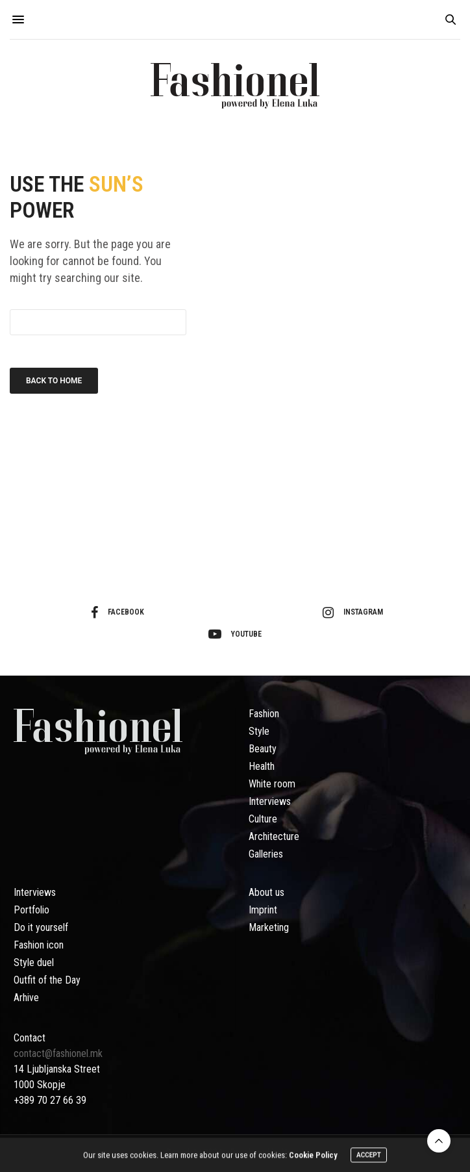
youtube (235, 634)
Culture (263, 819)
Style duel (34, 962)
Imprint (263, 910)
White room (272, 784)
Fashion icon (39, 945)
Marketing (269, 927)
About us (266, 892)
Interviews (270, 801)
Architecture (274, 836)
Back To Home (54, 380)
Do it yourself (41, 927)
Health (262, 766)
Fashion (264, 713)
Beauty (263, 749)
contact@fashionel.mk (59, 1053)
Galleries (266, 854)
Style (259, 731)
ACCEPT (368, 1156)
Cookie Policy (313, 1157)
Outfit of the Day (47, 980)
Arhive (26, 997)
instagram (353, 612)
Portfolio (31, 910)
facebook (117, 612)
